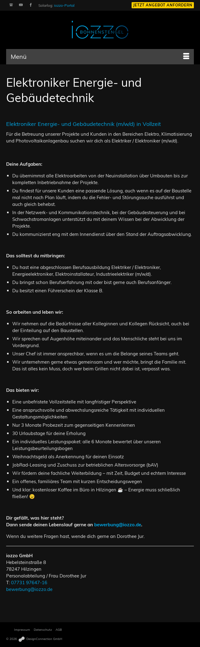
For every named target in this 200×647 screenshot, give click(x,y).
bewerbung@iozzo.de (117, 525)
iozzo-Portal (64, 5)
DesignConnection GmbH (40, 639)
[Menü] (100, 56)
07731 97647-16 (29, 582)
